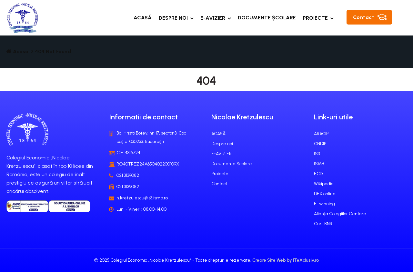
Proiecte (315, 18)
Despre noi (173, 18)
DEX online (325, 193)
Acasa (20, 51)
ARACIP (321, 133)
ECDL (319, 173)
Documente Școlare (267, 18)
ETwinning (324, 204)
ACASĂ (143, 18)
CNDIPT (321, 143)
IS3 (317, 153)
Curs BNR (323, 224)
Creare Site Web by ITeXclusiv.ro (285, 260)
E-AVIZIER (212, 18)
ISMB (319, 163)
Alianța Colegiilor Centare (340, 214)
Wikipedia (324, 183)
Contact (363, 17)
